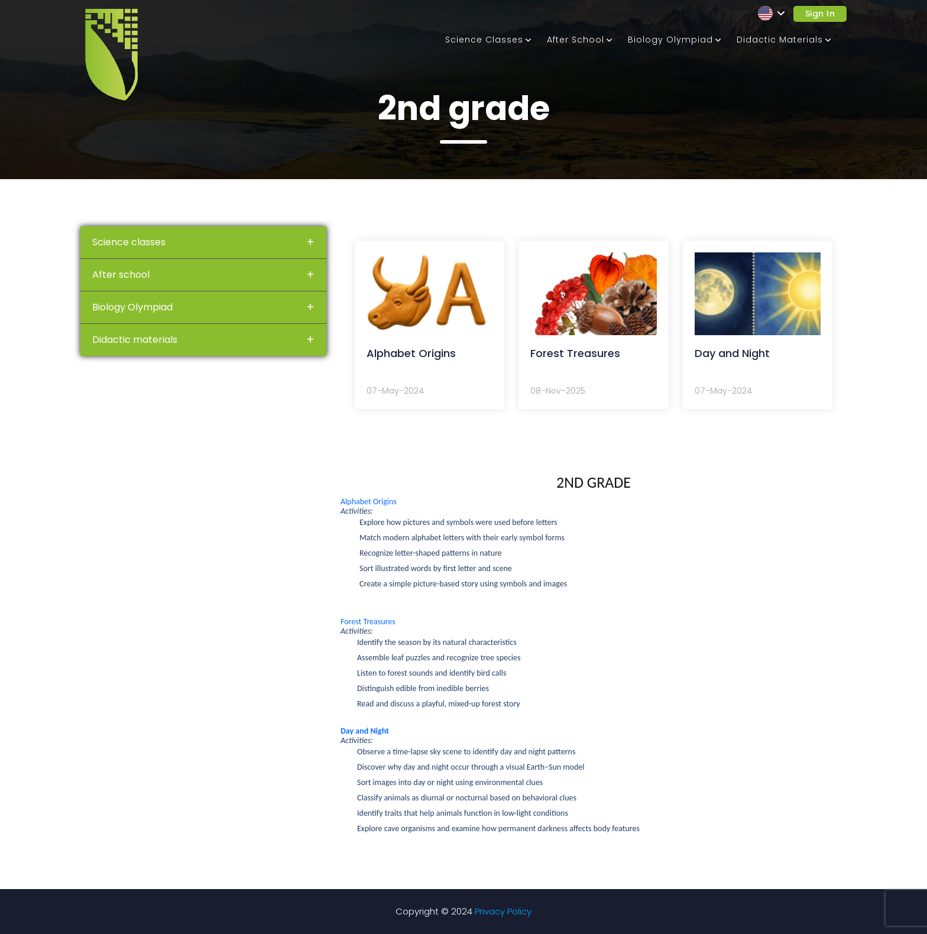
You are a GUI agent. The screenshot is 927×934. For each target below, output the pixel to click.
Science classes (484, 40)
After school (575, 40)
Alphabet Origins (369, 502)
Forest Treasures (368, 622)
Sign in (820, 14)
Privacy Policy (503, 911)
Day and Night (365, 731)
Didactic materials (780, 40)
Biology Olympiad (670, 40)
